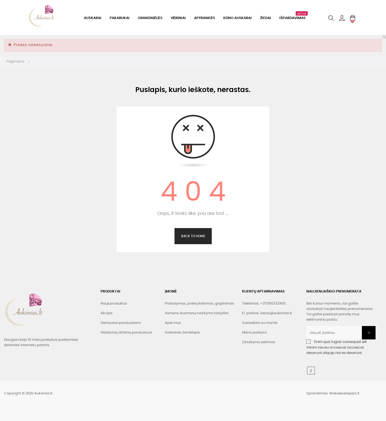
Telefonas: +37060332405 (264, 303)
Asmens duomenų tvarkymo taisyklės (197, 313)
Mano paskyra (254, 332)
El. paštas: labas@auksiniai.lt (267, 313)
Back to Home (193, 236)
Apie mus (173, 323)
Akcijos (107, 313)
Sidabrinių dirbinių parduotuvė (126, 332)
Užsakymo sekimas (258, 342)
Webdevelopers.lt (344, 393)
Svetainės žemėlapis (182, 332)
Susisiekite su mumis (259, 323)
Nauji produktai (114, 303)
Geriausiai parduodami (121, 323)
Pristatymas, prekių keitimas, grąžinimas (199, 303)
